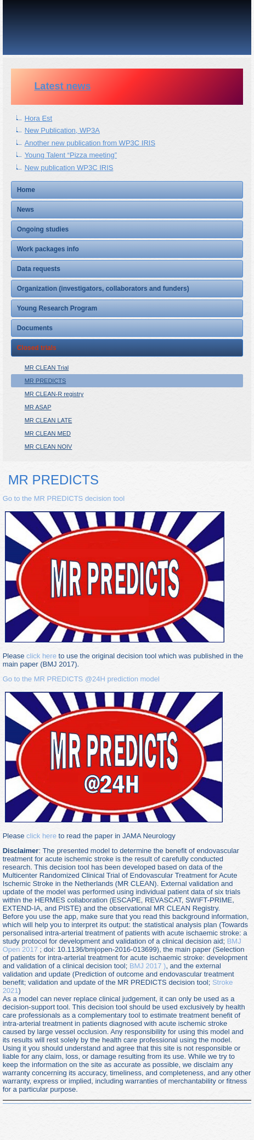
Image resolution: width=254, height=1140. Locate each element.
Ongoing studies (43, 229)
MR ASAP (38, 407)
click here (41, 656)
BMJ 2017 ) (147, 966)
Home (26, 190)
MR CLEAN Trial (47, 367)
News (25, 209)
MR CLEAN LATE (48, 420)
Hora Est (39, 118)
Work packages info (48, 249)
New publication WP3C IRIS (69, 167)
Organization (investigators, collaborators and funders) (103, 288)
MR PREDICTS (45, 380)
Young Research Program (57, 308)
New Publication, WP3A (62, 130)
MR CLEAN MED (48, 433)
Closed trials (37, 348)
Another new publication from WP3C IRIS (90, 143)
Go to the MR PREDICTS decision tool (64, 498)
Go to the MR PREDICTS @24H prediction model (81, 679)
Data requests (38, 269)
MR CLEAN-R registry (54, 394)
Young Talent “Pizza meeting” (71, 155)
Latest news (62, 86)
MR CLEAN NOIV (48, 446)
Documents (35, 328)
